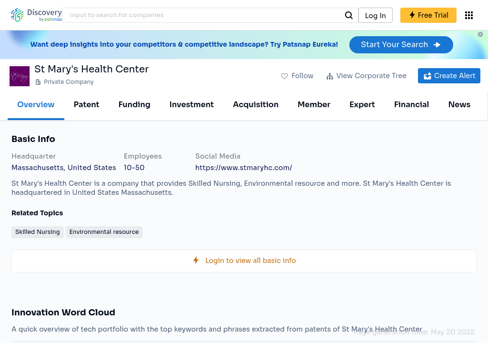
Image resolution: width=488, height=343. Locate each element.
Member (314, 105)
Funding (134, 105)
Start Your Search (401, 45)
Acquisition (256, 105)
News (459, 105)
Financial (411, 105)
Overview (36, 105)
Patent (87, 105)
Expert (362, 105)
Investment (192, 105)
